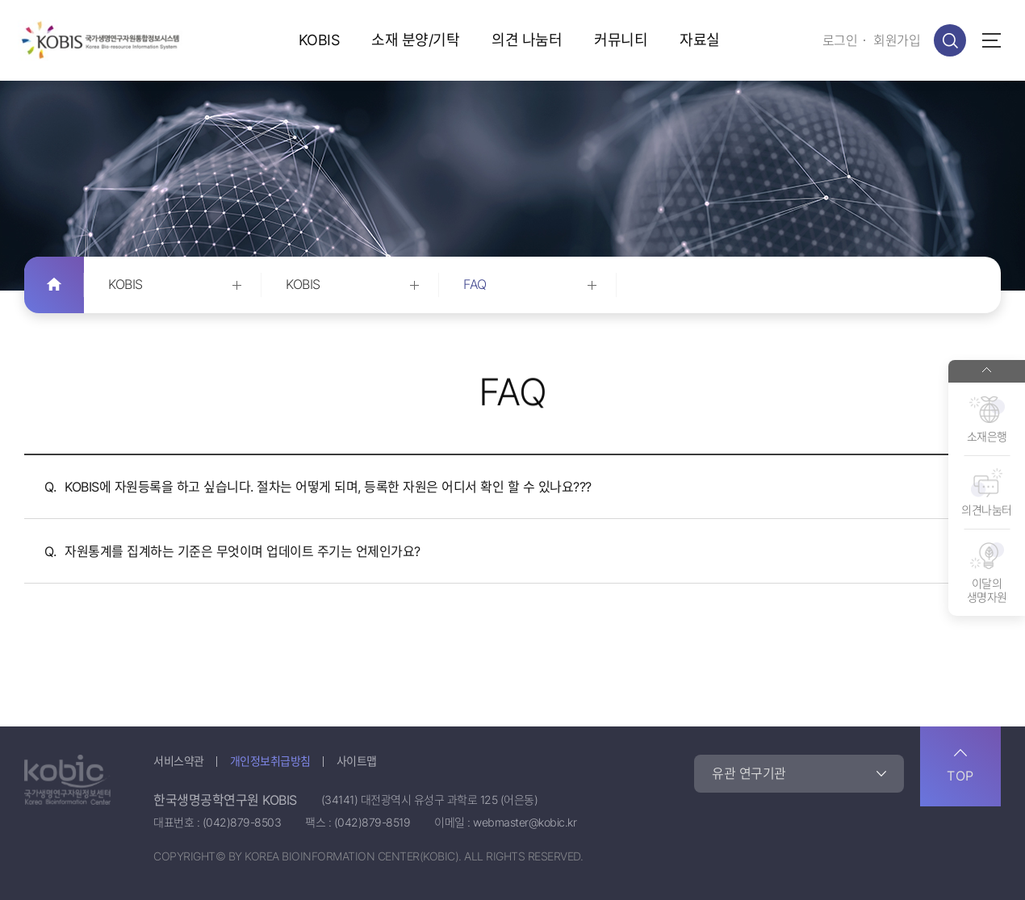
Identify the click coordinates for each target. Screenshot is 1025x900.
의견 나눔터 (527, 39)
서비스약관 (178, 761)
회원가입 (896, 40)
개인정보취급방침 (270, 761)
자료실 (700, 39)
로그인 (840, 40)
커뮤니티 (620, 39)
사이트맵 (357, 761)
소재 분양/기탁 (415, 39)
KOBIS (319, 39)
